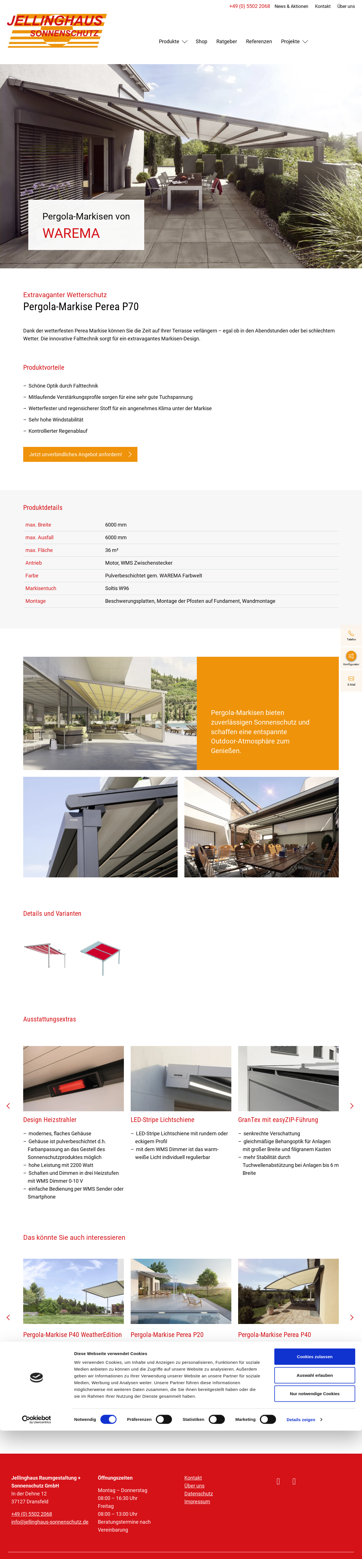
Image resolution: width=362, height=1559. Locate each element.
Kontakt (319, 6)
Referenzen (259, 41)
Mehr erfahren (44, 1385)
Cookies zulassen (315, 1484)
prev (10, 1108)
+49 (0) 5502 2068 (246, 6)
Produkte (169, 41)
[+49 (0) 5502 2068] (351, 635)
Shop (201, 41)
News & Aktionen (288, 6)
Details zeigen (300, 1547)
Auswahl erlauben (315, 1503)
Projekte (290, 41)
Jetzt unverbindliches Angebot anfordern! (80, 454)
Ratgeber (226, 41)
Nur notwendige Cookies (315, 1521)
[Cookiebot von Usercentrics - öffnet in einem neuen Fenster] (36, 1548)
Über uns (343, 6)
